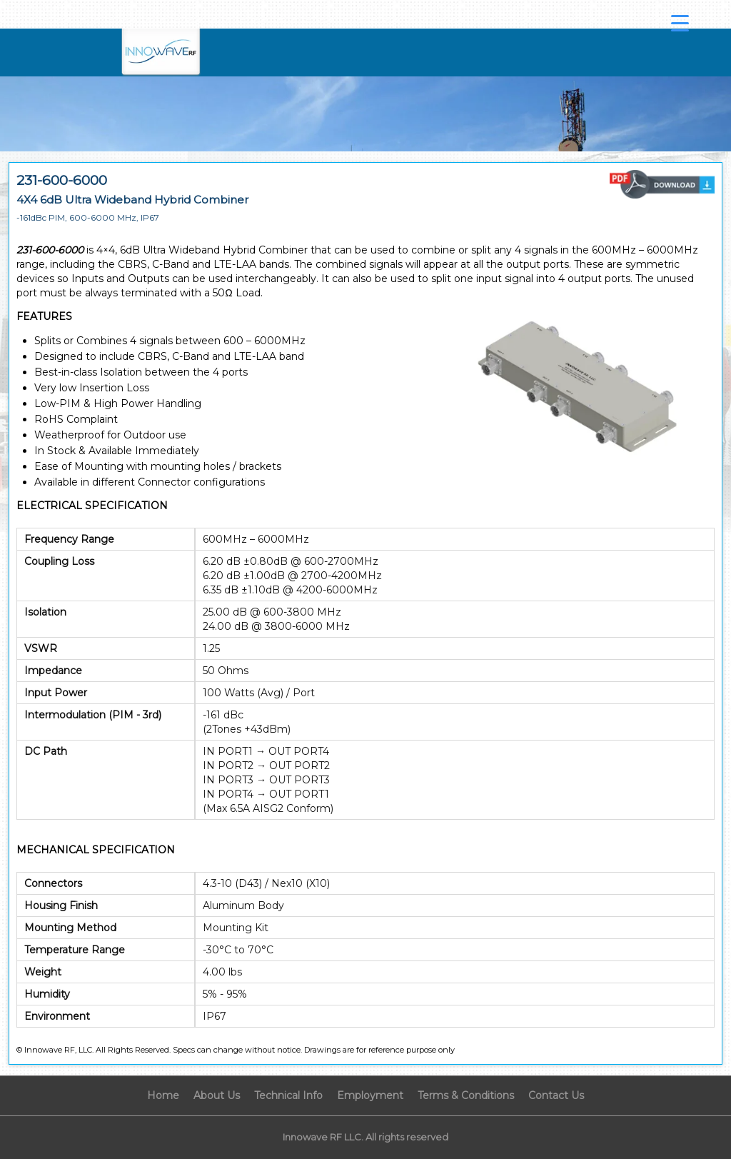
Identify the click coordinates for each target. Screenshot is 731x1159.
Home (163, 1095)
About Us (216, 1095)
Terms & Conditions (466, 1095)
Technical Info (288, 1095)
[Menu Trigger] (680, 23)
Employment (370, 1095)
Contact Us (556, 1095)
